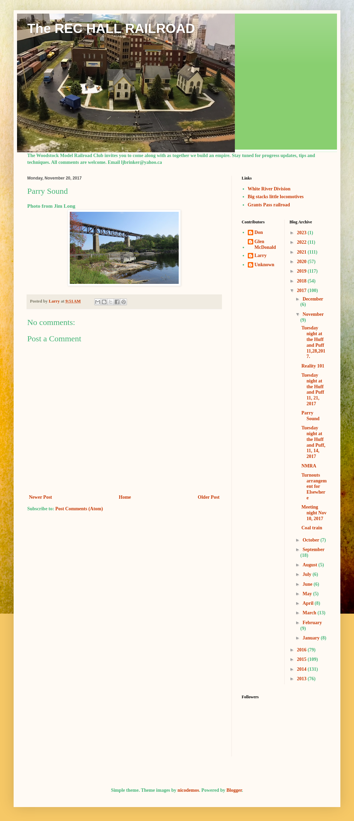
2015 (302, 659)
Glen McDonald (265, 244)
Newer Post (40, 497)
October (311, 540)
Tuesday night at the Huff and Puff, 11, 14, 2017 (313, 442)
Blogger (234, 790)
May (308, 593)
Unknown (264, 264)
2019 (302, 271)
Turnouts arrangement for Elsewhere (313, 486)
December (313, 299)
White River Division (269, 188)
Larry (261, 255)
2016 (302, 649)
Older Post (209, 497)
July (307, 574)
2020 (302, 261)
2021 (302, 252)
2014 (302, 669)
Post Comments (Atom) (79, 508)
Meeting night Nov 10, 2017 (313, 512)
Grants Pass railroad (269, 204)
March (310, 612)
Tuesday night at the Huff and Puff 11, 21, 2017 (312, 389)
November (313, 314)
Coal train (311, 527)
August (310, 564)
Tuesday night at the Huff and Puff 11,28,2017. (313, 342)
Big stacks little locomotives (276, 196)
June (308, 584)
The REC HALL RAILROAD (111, 28)
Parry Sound (310, 415)
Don (259, 232)
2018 (302, 281)
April (309, 603)
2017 (302, 290)
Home (125, 497)
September (313, 549)
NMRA (308, 465)
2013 (302, 678)
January (312, 637)
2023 (302, 232)
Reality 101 (312, 366)
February (312, 622)
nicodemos (188, 790)
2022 (302, 242)
